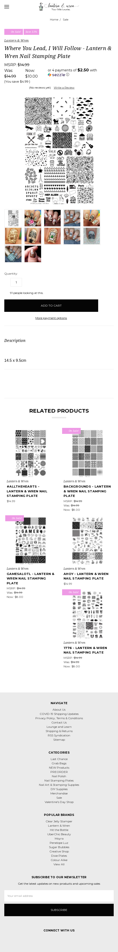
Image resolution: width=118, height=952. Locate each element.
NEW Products (59, 767)
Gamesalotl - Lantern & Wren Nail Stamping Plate (30, 578)
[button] (81, 72)
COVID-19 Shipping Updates (59, 714)
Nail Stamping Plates (59, 780)
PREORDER (59, 772)
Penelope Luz (59, 843)
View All (59, 864)
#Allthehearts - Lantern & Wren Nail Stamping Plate (27, 491)
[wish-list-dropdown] (106, 303)
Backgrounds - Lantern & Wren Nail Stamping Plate (87, 491)
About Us (59, 709)
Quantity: (11, 273)
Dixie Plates (59, 855)
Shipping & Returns (59, 731)
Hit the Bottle (59, 830)
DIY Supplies (59, 789)
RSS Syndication (59, 735)
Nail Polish (59, 776)
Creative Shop (59, 851)
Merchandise (59, 793)
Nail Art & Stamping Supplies (59, 785)
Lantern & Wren (59, 825)
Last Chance (59, 759)
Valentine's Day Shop (59, 802)
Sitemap (59, 739)
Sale (59, 797)
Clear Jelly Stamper (59, 821)
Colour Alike (59, 860)
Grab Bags (59, 763)
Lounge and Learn (59, 727)
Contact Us (59, 722)
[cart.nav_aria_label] (112, 6)
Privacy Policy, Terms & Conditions (59, 718)
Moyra (59, 838)
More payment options (51, 318)
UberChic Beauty (59, 834)
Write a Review (64, 87)
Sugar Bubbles (59, 847)
